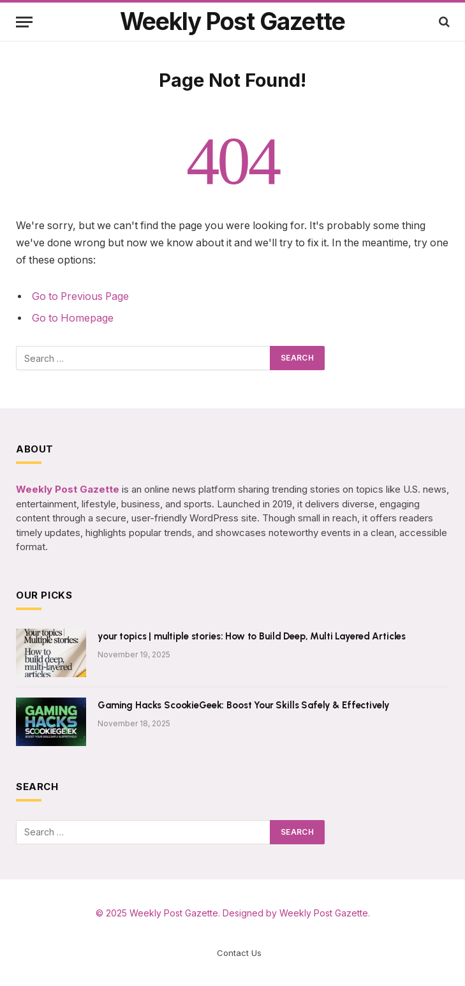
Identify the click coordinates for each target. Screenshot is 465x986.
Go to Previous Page (80, 296)
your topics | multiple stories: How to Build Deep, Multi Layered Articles (252, 636)
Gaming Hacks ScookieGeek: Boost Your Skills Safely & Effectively (243, 705)
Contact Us (239, 953)
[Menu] (24, 22)
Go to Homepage (73, 318)
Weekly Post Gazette (173, 913)
